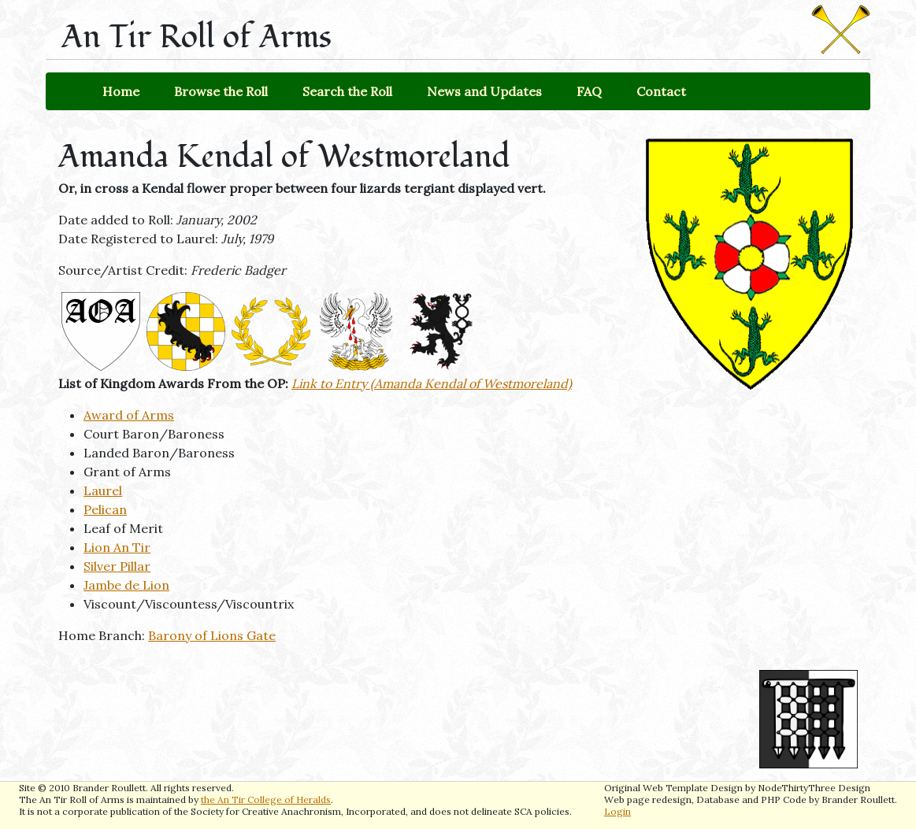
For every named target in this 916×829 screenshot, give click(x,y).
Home (120, 91)
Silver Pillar (116, 566)
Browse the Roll (221, 91)
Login (617, 811)
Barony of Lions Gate (212, 635)
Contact (661, 91)
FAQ (589, 91)
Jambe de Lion (126, 585)
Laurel (102, 490)
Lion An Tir (116, 547)
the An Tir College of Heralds (266, 799)
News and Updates (484, 91)
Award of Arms (128, 415)
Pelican (105, 509)
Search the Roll (347, 91)
